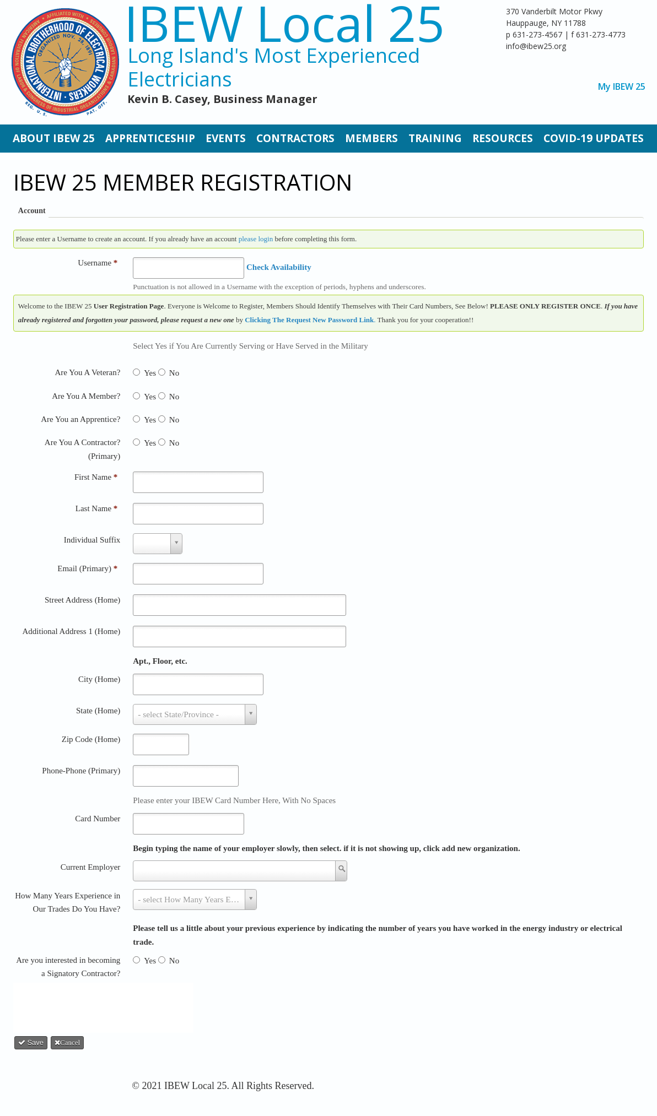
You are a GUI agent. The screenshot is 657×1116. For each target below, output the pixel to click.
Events (226, 138)
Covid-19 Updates (593, 138)
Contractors (295, 138)
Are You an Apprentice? (80, 419)
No (174, 373)
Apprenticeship (150, 138)
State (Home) (98, 710)
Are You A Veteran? (87, 372)
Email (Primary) (87, 568)
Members (371, 138)
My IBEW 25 (621, 87)
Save (31, 1042)
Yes (150, 373)
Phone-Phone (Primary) (81, 770)
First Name (95, 477)
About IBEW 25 (54, 138)
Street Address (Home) (82, 599)
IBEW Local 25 (284, 23)
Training (435, 138)
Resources (502, 138)
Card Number (97, 818)
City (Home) (99, 679)
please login (256, 239)
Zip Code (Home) (91, 739)
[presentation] (107, 1005)
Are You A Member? (86, 396)
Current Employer (91, 867)
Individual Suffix (92, 539)
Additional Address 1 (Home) (71, 631)
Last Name (97, 508)
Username (97, 262)
